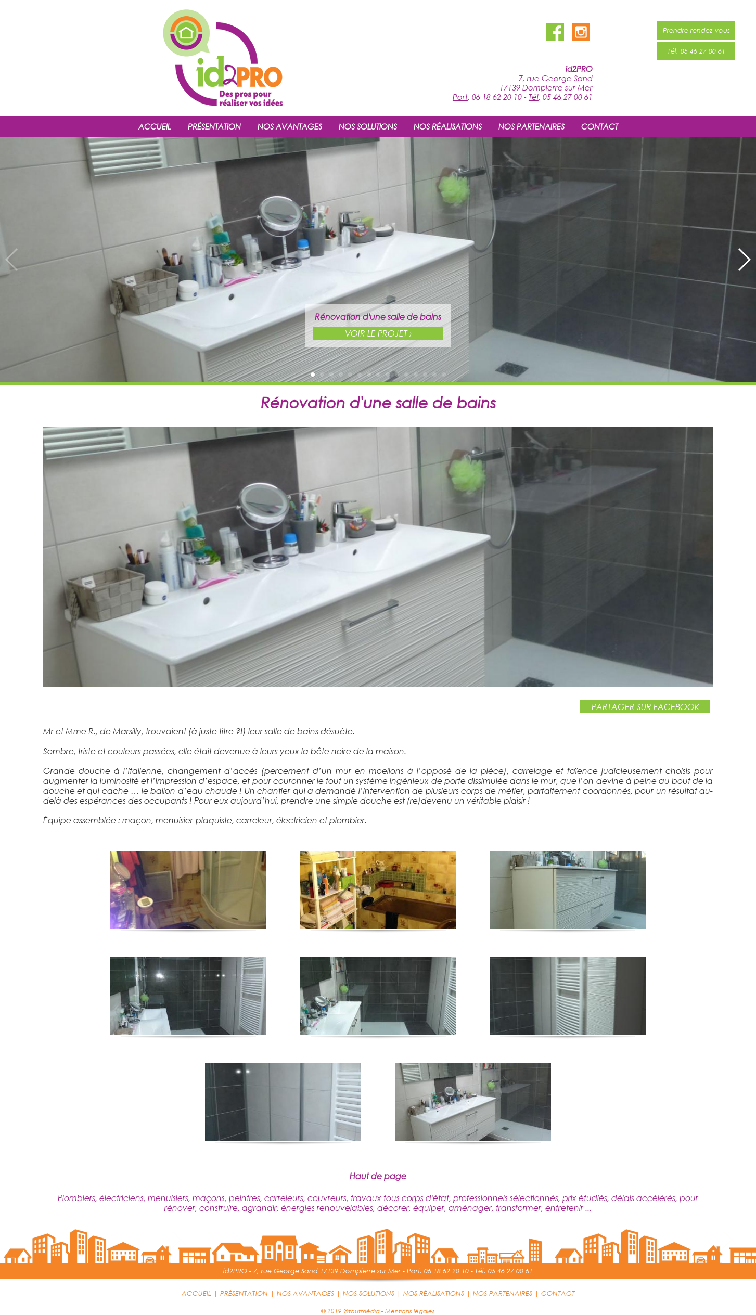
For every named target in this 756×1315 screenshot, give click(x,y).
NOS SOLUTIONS (368, 126)
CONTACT (599, 126)
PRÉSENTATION (214, 126)
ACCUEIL (154, 126)
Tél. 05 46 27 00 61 (696, 51)
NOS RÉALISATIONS (448, 126)
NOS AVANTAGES (290, 126)
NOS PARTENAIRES (531, 126)
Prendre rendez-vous (696, 30)
